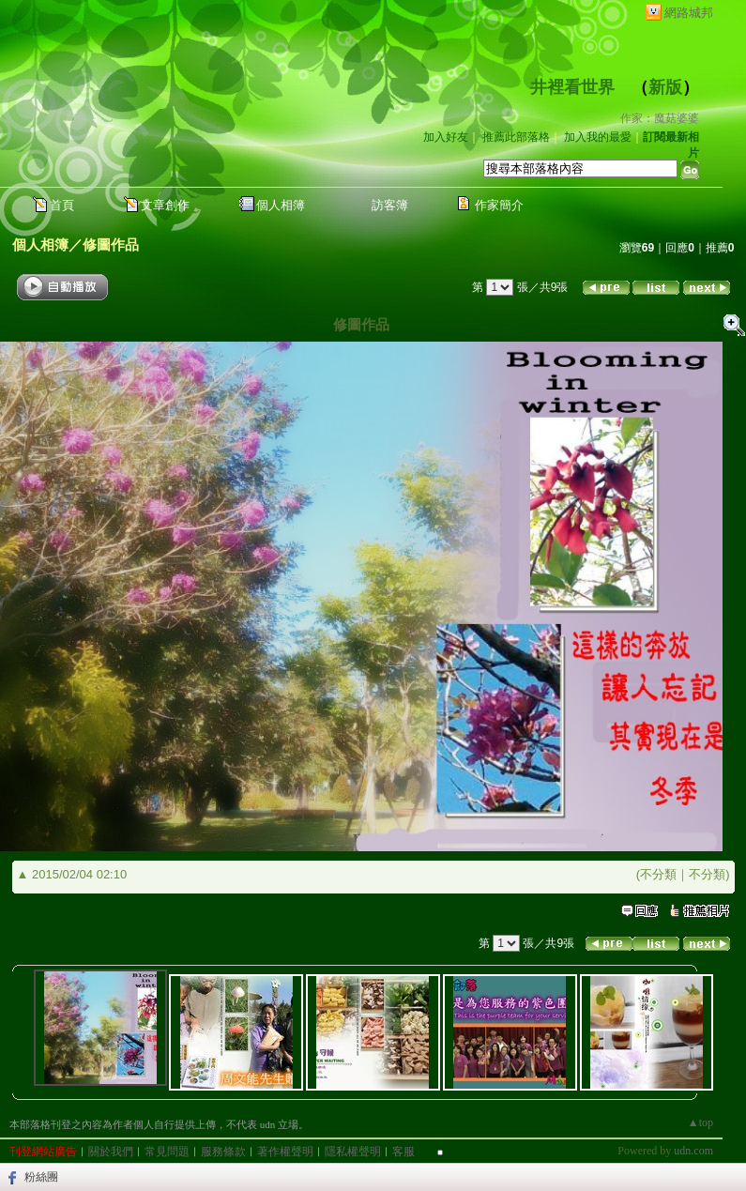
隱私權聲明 (353, 1151)
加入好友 (445, 137)
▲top (700, 1122)
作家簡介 (499, 205)
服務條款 (223, 1151)
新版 (665, 87)
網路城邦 (688, 13)
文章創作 (165, 205)
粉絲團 (41, 1176)
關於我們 (110, 1151)
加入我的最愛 (598, 137)
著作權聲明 (285, 1151)
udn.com (693, 1150)
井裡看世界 (572, 87)
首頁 (62, 205)
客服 (403, 1151)
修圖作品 (111, 244)
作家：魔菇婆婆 (659, 118)
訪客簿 (390, 205)
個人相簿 (280, 205)
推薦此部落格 (516, 137)
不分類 (658, 874)
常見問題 (167, 1151)
